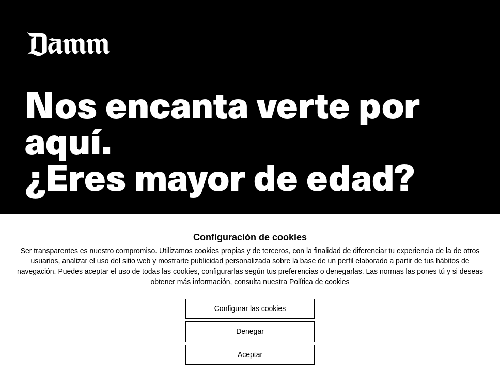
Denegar (250, 331)
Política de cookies (319, 281)
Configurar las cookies (250, 308)
